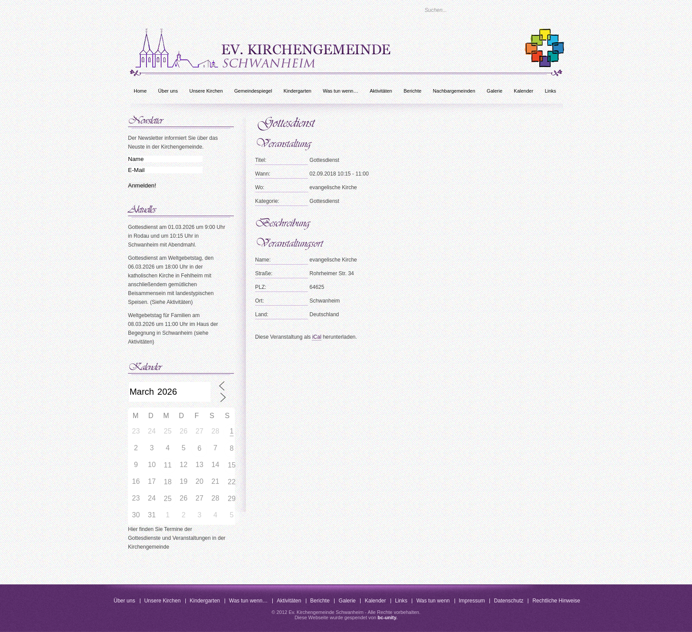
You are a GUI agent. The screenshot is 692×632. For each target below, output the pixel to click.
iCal (316, 337)
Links (550, 90)
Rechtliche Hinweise (556, 601)
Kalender (523, 90)
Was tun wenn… (340, 90)
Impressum (472, 601)
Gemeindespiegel (253, 90)
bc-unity (387, 617)
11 (168, 465)
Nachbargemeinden (454, 90)
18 (168, 482)
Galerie (494, 90)
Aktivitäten (381, 90)
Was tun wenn (433, 601)
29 (232, 498)
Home (140, 90)
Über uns (168, 90)
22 (232, 482)
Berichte (412, 90)
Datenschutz (508, 601)
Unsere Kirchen (206, 90)
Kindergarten (297, 90)
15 (232, 465)
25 (168, 498)
